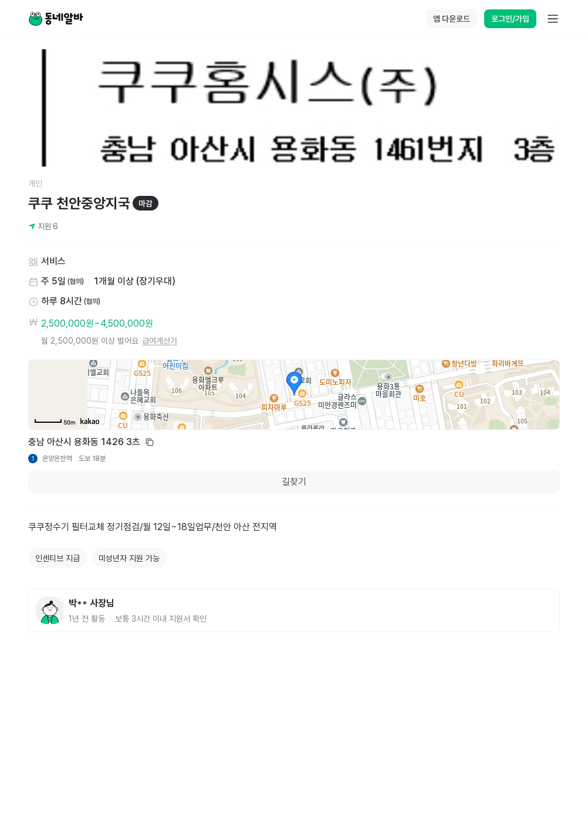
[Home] (55, 19)
